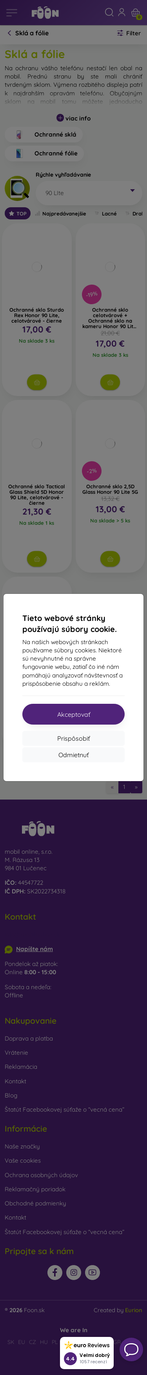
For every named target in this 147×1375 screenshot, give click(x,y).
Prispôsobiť (73, 738)
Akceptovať (73, 714)
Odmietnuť (73, 755)
